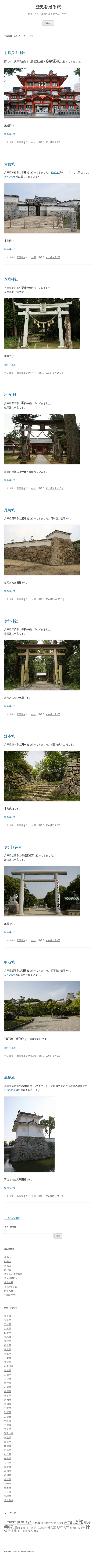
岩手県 (7, 1320)
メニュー (48, 23)
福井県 (7, 1383)
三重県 (7, 1408)
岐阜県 (7, 1395)
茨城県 (7, 1341)
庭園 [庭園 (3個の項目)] (23, 1528)
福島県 (7, 1337)
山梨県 (7, 1387)
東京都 (7, 1362)
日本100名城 (11, 176)
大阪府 (7, 1420)
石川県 (7, 1379)
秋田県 (7, 1328)
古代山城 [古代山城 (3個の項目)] (58, 1523)
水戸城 (7, 1270)
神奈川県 (8, 1366)
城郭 (33, 257)
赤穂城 (9, 164)
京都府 (7, 1416)
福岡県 (7, 1475)
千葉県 (7, 1358)
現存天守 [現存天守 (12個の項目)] (63, 1527)
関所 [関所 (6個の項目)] (30, 1531)
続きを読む (12, 134)
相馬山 (7, 1257)
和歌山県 (8, 1433)
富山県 (7, 1374)
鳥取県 (7, 1437)
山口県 (7, 1454)
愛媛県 (7, 1467)
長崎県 (7, 1483)
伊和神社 (11, 621)
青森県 (7, 1316)
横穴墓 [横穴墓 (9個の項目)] (51, 1527)
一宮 (16, 292)
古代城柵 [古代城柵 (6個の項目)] (37, 1522)
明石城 (9, 962)
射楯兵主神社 (14, 53)
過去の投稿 (12, 1218)
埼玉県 (7, 1353)
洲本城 (9, 736)
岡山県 (7, 1446)
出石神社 (11, 395)
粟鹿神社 (11, 279)
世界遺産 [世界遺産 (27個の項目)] (24, 1522)
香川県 (7, 1462)
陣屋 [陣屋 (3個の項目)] (36, 1531)
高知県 (7, 1471)
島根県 (7, 1441)
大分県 (7, 1492)
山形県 (7, 1332)
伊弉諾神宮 (13, 847)
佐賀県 (7, 1479)
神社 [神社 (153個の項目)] (85, 1527)
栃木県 (7, 1345)
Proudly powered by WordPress (19, 1551)
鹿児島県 (8, 1500)
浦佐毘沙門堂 (11, 1278)
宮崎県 (7, 1496)
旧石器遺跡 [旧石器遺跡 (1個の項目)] (42, 1528)
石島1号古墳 (10, 1286)
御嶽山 (7, 1261)
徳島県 (7, 1458)
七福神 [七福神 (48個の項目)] (10, 1522)
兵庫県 (20, 142)
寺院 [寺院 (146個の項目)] (9, 1527)
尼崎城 (9, 510)
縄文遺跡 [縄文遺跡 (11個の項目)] (10, 1531)
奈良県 (7, 1429)
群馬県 (7, 1349)
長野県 (7, 1391)
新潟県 (7, 1370)
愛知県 (7, 1404)
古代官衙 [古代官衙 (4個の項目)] (48, 1522)
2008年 (55, 172)
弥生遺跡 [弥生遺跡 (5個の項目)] (31, 1527)
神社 (33, 142)
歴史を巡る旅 (48, 6)
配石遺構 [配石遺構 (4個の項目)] (22, 1531)
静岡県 (7, 1400)
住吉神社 (8, 1282)
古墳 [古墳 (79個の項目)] (68, 1522)
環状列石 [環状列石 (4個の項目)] (75, 1527)
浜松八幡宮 (10, 1291)
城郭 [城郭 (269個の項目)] (78, 1522)
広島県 (7, 1450)
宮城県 (7, 1324)
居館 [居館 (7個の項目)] (17, 1527)
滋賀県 (7, 1412)
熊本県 (7, 1488)
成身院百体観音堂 (13, 1274)
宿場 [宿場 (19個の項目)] (87, 1522)
